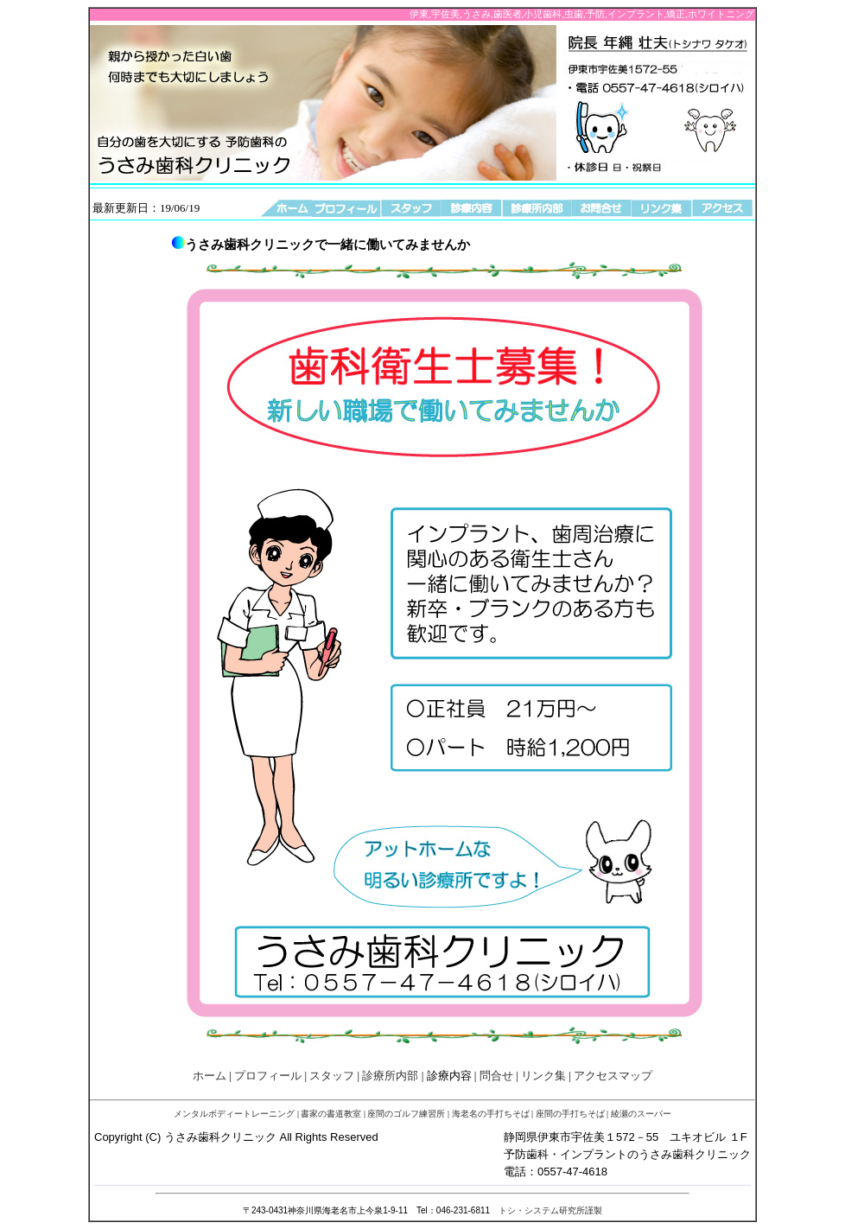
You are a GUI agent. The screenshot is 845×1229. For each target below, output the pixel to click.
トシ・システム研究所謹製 (550, 1210)
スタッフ (331, 1075)
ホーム (209, 1075)
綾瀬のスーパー (641, 1113)
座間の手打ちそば (570, 1113)
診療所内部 (390, 1075)
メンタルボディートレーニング (234, 1113)
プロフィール (268, 1075)
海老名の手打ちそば (491, 1113)
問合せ (496, 1075)
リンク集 (543, 1075)
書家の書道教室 (331, 1113)
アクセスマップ (613, 1075)
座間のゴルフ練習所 (406, 1113)
